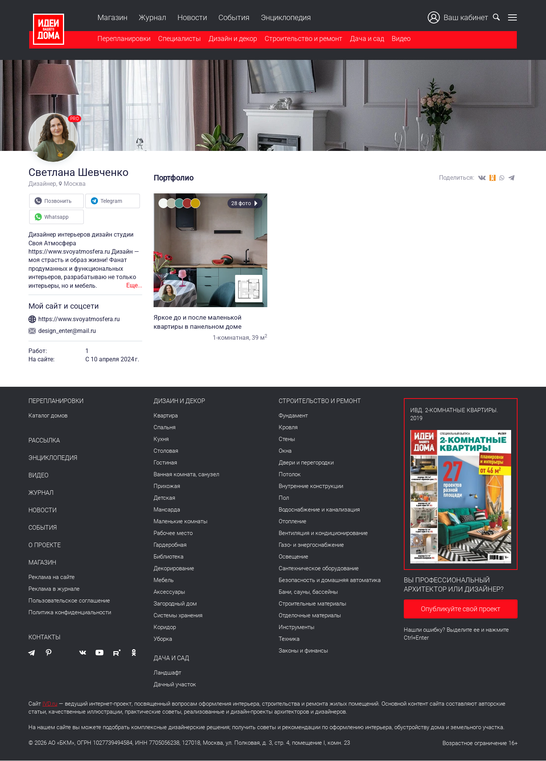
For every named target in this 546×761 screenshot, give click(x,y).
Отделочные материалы (310, 615)
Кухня (161, 439)
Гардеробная (170, 545)
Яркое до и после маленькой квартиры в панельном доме (210, 322)
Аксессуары (169, 592)
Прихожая (167, 486)
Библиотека (169, 557)
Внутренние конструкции (311, 486)
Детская (164, 498)
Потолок (290, 474)
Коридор (165, 627)
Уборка (163, 639)
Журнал (151, 17)
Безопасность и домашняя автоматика (330, 580)
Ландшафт (167, 673)
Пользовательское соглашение (69, 601)
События (233, 17)
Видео (400, 39)
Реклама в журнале (54, 589)
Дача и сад (366, 39)
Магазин (112, 17)
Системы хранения (178, 615)
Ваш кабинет (458, 17)
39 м (259, 338)
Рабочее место (173, 533)
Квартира (166, 416)
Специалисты (178, 39)
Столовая (166, 451)
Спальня (165, 427)
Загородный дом (175, 604)
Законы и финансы (303, 651)
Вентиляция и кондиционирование (323, 533)
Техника (289, 639)
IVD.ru (49, 704)
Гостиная (165, 463)
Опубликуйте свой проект (460, 610)
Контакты (44, 638)
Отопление (292, 521)
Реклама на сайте (51, 577)
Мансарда (167, 510)
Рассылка (44, 441)
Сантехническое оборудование (319, 568)
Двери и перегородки (306, 463)
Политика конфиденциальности (69, 612)
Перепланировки (123, 39)
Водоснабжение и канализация (319, 510)
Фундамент (293, 416)
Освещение (293, 557)
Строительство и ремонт (303, 39)
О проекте (44, 546)
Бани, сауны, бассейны (308, 592)
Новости (191, 17)
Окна (285, 451)
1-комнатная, (231, 338)
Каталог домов (47, 416)
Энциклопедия (285, 17)
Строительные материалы (312, 604)
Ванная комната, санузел (186, 474)
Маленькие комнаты (180, 521)
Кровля (288, 427)
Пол (284, 498)
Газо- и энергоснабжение (311, 545)
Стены (287, 439)
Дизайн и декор (232, 39)
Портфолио (173, 178)
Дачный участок (175, 684)
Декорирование (174, 568)
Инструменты (296, 627)
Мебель (164, 580)
